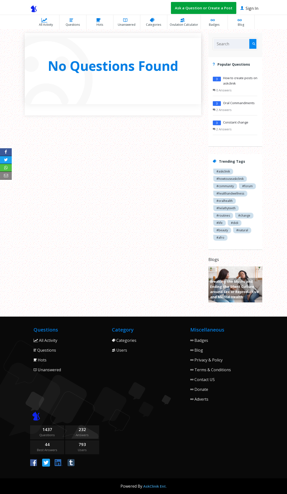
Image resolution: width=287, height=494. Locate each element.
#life (219, 223)
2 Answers (222, 110)
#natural (242, 230)
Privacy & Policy (206, 360)
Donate (199, 389)
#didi (234, 223)
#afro (220, 237)
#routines (223, 215)
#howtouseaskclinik (230, 179)
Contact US (202, 379)
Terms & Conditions (210, 369)
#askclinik (223, 171)
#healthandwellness (230, 193)
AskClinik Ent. (155, 486)
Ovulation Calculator (184, 22)
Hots (99, 22)
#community (225, 186)
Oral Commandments (239, 103)
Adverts (199, 399)
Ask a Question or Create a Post (203, 7)
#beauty (222, 230)
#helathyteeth (226, 208)
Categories (153, 22)
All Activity (46, 22)
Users (119, 350)
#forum (247, 186)
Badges (214, 22)
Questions (73, 22)
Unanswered (126, 22)
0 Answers (222, 90)
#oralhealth (224, 201)
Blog (241, 22)
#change (244, 215)
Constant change (235, 122)
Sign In (249, 8)
